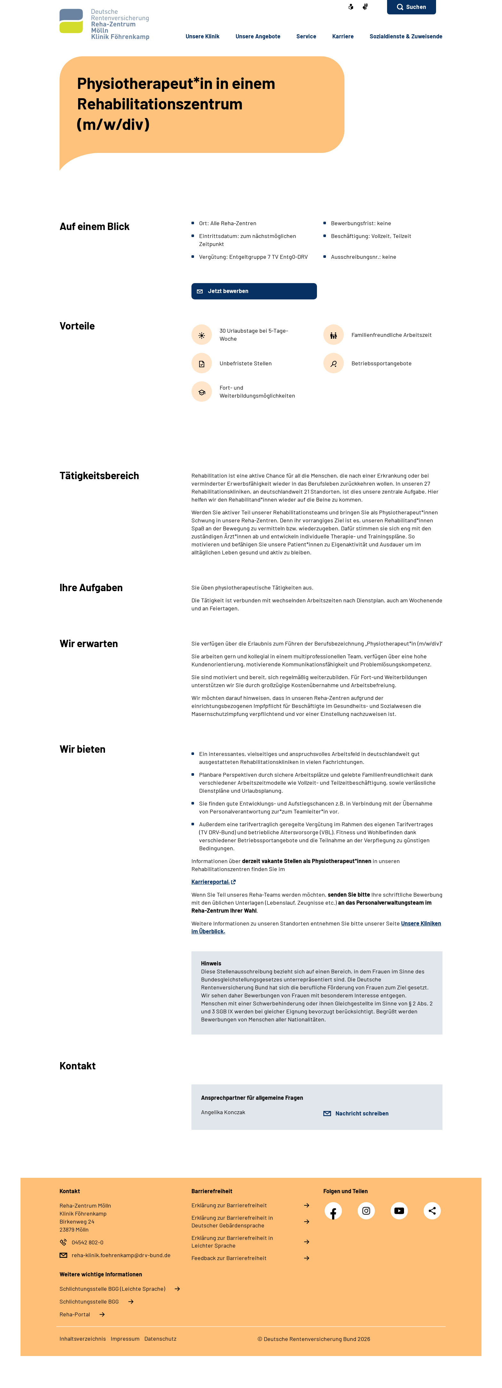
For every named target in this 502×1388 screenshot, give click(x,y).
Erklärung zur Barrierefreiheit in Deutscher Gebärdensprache (232, 1221)
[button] (411, 7)
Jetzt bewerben (228, 290)
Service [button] (306, 36)
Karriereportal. (210, 881)
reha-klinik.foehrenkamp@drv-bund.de (121, 1254)
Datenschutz (160, 1338)
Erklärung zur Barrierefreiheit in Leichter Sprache (232, 1241)
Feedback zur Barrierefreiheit (229, 1257)
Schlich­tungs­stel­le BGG (89, 1301)
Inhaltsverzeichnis (83, 1338)
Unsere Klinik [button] (203, 36)
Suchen (416, 6)
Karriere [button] (343, 36)
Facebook (335, 1207)
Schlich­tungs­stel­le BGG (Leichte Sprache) (112, 1288)
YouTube (401, 1207)
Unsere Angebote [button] (258, 36)
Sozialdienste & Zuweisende (406, 36)
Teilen (432, 1210)
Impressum (125, 1338)
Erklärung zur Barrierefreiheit (229, 1205)
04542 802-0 (87, 1242)
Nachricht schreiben (362, 1113)
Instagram (368, 1207)
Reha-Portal (75, 1314)
